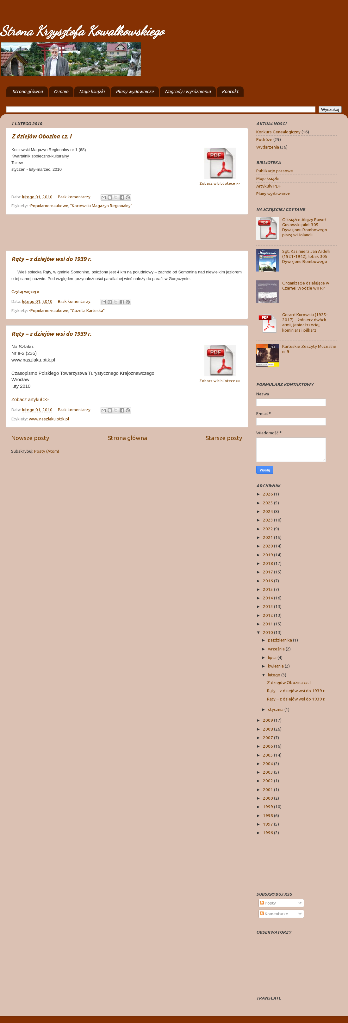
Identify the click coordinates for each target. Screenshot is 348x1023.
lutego (274, 674)
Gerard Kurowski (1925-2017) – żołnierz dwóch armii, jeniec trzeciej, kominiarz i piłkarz (305, 322)
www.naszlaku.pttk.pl (49, 418)
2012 (268, 615)
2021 (268, 537)
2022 (268, 528)
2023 (268, 519)
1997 (268, 824)
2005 (268, 755)
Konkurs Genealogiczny (278, 131)
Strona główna (27, 91)
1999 (268, 806)
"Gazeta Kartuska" (87, 310)
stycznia (276, 709)
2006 (268, 746)
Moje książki (92, 91)
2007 (268, 737)
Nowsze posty (30, 437)
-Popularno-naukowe (48, 205)
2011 (268, 623)
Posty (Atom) (46, 451)
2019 (268, 554)
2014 (268, 597)
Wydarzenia (267, 147)
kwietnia (276, 665)
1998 (268, 815)
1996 (268, 832)
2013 (268, 606)
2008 (268, 729)
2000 (268, 798)
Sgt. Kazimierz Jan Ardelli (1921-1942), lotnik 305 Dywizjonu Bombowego (306, 256)
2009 (268, 720)
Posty (268, 902)
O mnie (61, 91)
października (280, 640)
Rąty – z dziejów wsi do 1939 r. (51, 259)
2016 (268, 580)
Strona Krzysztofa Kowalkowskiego (82, 31)
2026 (268, 493)
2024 (268, 511)
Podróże (264, 139)
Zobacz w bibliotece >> (220, 183)
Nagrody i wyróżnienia (188, 91)
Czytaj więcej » (25, 291)
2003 (268, 772)
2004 (268, 763)
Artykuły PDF (268, 186)
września (277, 648)
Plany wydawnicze (135, 91)
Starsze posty (224, 437)
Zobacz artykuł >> (30, 399)
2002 (268, 780)
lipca (272, 657)
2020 (268, 545)
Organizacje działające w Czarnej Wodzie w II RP (305, 285)
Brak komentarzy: (75, 196)
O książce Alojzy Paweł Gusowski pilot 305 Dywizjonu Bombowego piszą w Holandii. (304, 227)
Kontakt (230, 91)
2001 (268, 789)
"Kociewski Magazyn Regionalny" (101, 205)
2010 (268, 632)
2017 (268, 571)
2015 (268, 589)
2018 (268, 563)
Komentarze (274, 913)
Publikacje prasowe (274, 170)
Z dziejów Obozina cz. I (41, 136)
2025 (268, 502)
